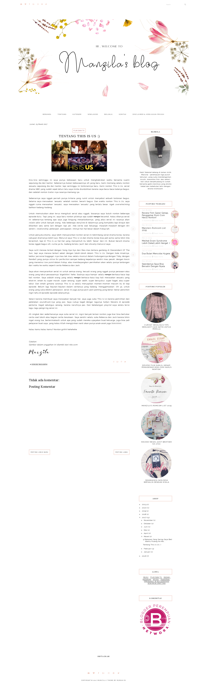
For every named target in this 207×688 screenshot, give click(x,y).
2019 (144, 511)
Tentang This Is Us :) (152, 545)
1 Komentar (147, 257)
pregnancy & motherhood (156, 581)
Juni (146, 527)
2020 (144, 508)
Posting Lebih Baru (39, 452)
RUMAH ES (121, 680)
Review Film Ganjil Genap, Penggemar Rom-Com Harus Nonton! (155, 215)
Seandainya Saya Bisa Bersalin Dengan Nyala (153, 265)
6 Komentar (147, 269)
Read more (158, 221)
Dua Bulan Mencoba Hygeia (156, 253)
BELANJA (108, 114)
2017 (144, 517)
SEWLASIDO (93, 114)
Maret (147, 536)
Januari (147, 552)
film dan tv (79, 130)
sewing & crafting (157, 583)
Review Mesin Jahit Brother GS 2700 (156, 443)
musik (156, 579)
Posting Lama (121, 452)
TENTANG (62, 114)
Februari (148, 549)
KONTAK (122, 114)
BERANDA (47, 114)
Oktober (147, 524)
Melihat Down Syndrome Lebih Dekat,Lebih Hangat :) (156, 242)
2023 (144, 504)
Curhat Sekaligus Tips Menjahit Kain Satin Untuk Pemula (156, 327)
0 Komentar (147, 221)
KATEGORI (77, 114)
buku (145, 577)
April (146, 533)
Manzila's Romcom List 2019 (157, 406)
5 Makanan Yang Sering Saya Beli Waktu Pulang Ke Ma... (157, 540)
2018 (144, 514)
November (148, 520)
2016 (144, 556)
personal (165, 579)
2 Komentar (147, 233)
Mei (146, 530)
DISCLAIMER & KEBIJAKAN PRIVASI (148, 114)
